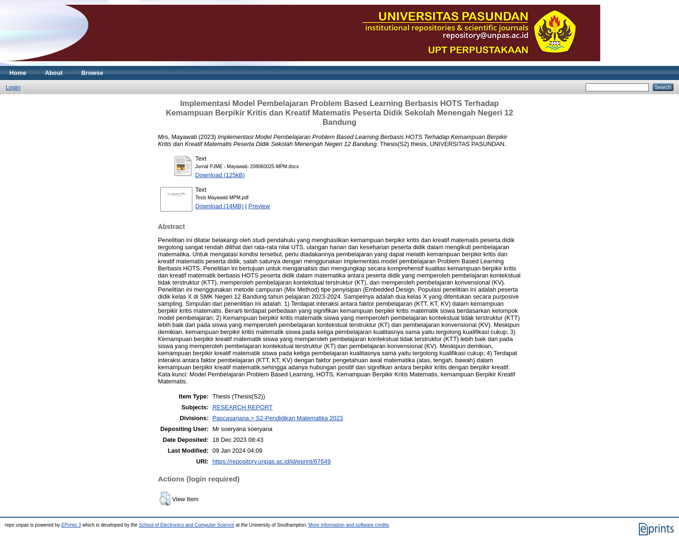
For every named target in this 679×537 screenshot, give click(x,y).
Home (17, 72)
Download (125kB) (220, 175)
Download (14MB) (219, 206)
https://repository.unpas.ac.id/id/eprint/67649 (271, 461)
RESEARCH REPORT (242, 407)
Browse (92, 72)
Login (13, 87)
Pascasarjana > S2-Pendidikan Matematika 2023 (277, 418)
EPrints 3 (71, 525)
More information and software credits (348, 525)
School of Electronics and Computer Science (186, 525)
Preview (259, 206)
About (54, 72)
